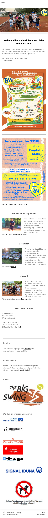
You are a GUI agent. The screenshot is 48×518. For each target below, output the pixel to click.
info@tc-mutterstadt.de (15, 327)
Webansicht (41, 514)
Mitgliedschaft (25, 370)
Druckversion (9, 512)
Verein (13, 267)
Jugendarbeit (25, 299)
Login (43, 512)
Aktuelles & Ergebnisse (14, 234)
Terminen (27, 349)
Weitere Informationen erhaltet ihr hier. (15, 204)
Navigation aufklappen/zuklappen (24, 3)
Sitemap (18, 512)
